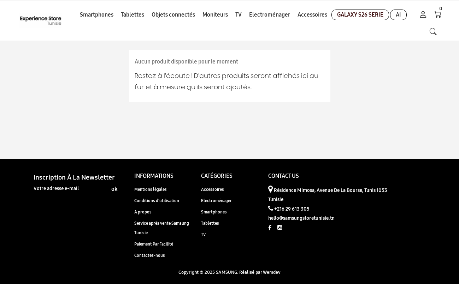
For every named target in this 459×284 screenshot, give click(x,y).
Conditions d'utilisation (156, 201)
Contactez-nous (149, 255)
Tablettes (210, 223)
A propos (143, 212)
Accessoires (212, 189)
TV (203, 234)
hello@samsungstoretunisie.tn (301, 218)
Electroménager (216, 201)
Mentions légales (150, 189)
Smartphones (214, 212)
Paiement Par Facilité (153, 244)
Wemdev (272, 272)
